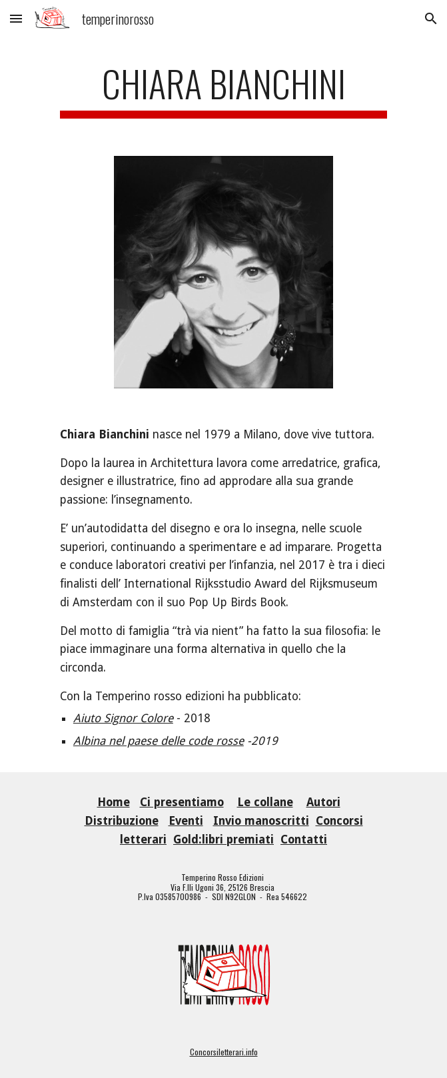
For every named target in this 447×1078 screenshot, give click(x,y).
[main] (223, 90)
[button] (16, 18)
